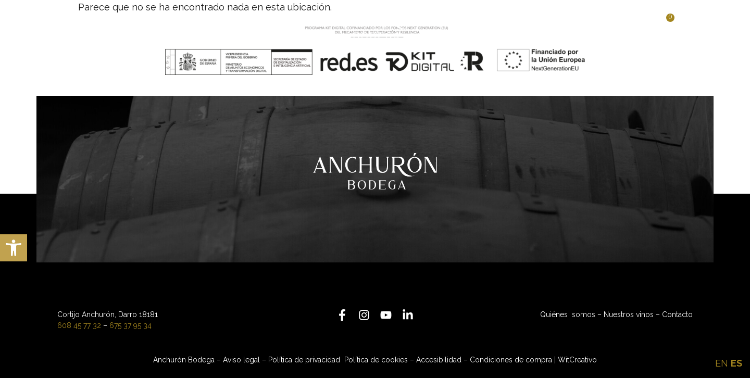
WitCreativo (577, 360)
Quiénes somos (567, 314)
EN (721, 363)
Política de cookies (376, 360)
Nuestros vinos (629, 314)
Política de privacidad (305, 360)
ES (736, 363)
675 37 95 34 (130, 325)
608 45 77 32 (79, 325)
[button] (13, 247)
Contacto (677, 314)
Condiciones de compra (511, 360)
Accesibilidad (438, 360)
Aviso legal (241, 360)
